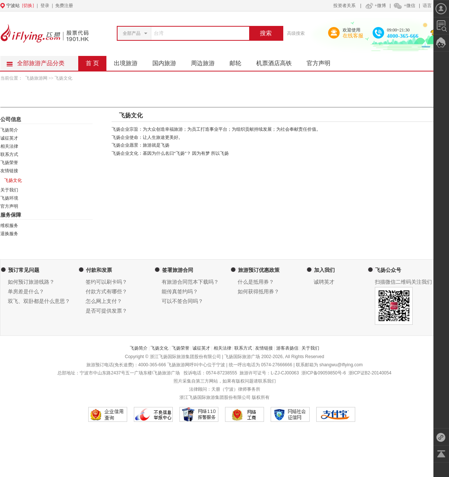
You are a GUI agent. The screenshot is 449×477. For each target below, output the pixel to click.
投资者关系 (344, 5)
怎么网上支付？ (104, 301)
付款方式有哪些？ (106, 291)
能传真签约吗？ (180, 291)
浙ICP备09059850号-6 (323, 373)
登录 (44, 5)
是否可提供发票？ (106, 311)
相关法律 (9, 146)
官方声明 (322, 61)
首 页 (92, 63)
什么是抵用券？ (256, 282)
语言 (427, 5)
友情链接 (9, 170)
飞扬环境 (9, 198)
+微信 (404, 5)
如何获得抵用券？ (258, 291)
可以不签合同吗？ (182, 301)
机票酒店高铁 (277, 61)
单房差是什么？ (26, 291)
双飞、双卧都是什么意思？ (39, 301)
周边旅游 (206, 61)
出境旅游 (129, 61)
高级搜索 (296, 33)
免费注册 (64, 5)
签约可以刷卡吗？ (106, 282)
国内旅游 (168, 61)
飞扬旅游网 (37, 78)
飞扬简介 (9, 130)
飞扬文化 (159, 348)
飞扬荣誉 (9, 162)
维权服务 (9, 225)
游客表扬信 (287, 348)
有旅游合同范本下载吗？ (190, 282)
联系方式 (9, 154)
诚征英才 (9, 138)
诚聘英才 (324, 282)
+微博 (375, 5)
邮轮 (239, 61)
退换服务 (9, 233)
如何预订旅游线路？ (31, 282)
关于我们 (9, 190)
